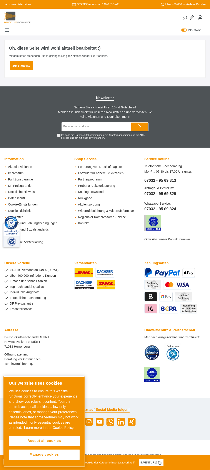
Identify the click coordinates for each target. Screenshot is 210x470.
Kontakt (83, 223)
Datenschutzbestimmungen (89, 135)
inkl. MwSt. (191, 30)
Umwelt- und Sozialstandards (28, 229)
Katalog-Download (91, 192)
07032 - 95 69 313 (160, 180)
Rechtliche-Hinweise (22, 192)
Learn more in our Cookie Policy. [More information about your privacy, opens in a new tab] (49, 428)
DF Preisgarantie (20, 185)
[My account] (200, 17)
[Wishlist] (192, 17)
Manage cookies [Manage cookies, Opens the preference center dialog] (44, 454)
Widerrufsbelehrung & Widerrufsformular (106, 210)
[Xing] (132, 422)
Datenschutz (16, 198)
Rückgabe (85, 198)
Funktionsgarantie (20, 179)
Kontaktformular (179, 239)
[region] (44, 421)
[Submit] (139, 126)
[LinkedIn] (121, 422)
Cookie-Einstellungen (23, 204)
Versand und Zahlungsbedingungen (32, 223)
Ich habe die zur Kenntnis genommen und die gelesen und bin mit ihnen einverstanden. (103, 136)
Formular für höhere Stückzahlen (101, 173)
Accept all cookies (44, 441)
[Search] (184, 18)
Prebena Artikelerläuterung (96, 185)
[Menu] (7, 30)
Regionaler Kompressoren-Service (102, 217)
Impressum (15, 173)
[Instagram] (89, 422)
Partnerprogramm (90, 179)
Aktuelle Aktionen (20, 166)
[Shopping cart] (205, 15)
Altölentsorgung (89, 204)
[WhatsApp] (110, 422)
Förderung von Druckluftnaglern (100, 166)
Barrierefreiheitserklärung (25, 242)
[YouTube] (100, 422)
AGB (142, 135)
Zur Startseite (21, 65)
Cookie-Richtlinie (20, 210)
